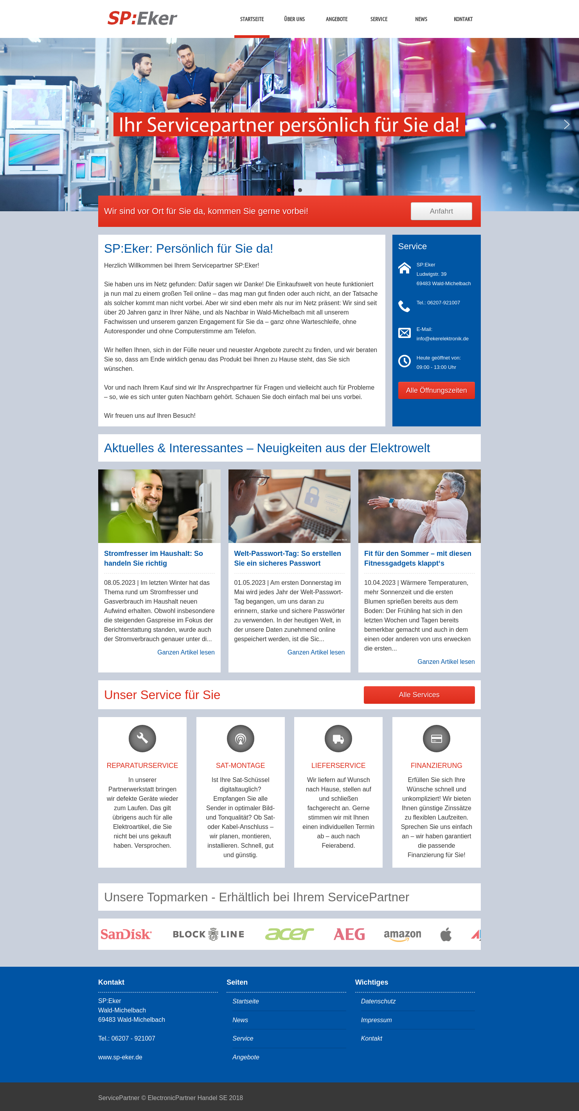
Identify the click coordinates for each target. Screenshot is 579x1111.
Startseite (252, 18)
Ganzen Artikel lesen (186, 652)
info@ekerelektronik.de (443, 339)
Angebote (336, 18)
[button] (12, 124)
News (421, 18)
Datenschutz (378, 1001)
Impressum (376, 1020)
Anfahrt (441, 211)
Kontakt (463, 18)
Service (378, 18)
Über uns (294, 18)
